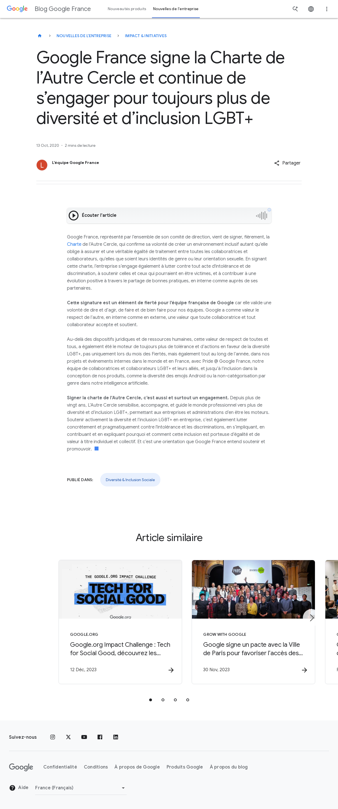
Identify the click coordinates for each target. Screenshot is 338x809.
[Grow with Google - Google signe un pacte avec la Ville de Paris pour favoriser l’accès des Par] (243, 622)
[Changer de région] (81, 788)
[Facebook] (100, 737)
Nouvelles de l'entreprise (84, 35)
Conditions (96, 767)
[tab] (150, 700)
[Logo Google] (21, 767)
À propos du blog (229, 767)
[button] (287, 163)
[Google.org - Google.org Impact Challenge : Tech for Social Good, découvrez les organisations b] (95, 622)
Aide (18, 788)
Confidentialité (60, 767)
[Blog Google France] (39, 35)
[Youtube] (84, 737)
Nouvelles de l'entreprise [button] (176, 8)
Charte (74, 244)
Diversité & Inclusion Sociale (130, 479)
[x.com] (68, 737)
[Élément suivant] (311, 618)
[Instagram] (52, 737)
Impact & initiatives (146, 35)
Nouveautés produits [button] (127, 8)
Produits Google (185, 767)
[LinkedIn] (115, 737)
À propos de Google (137, 767)
